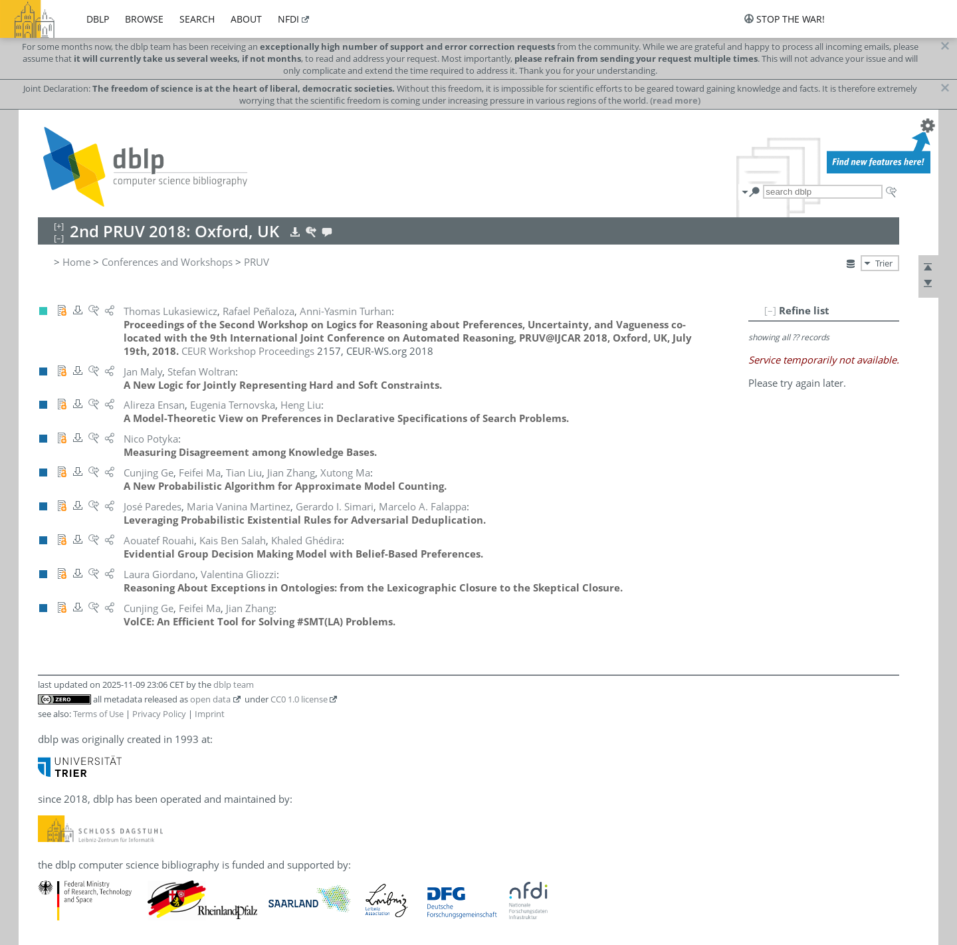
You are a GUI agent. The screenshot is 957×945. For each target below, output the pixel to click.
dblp (97, 19)
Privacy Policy (159, 714)
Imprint (210, 714)
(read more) (675, 100)
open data (210, 699)
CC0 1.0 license (299, 699)
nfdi (288, 19)
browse (144, 19)
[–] (770, 310)
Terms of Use (98, 714)
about (246, 19)
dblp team (233, 684)
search (197, 19)
